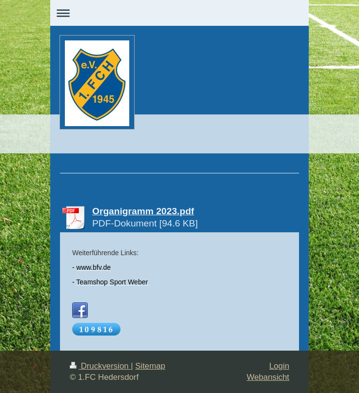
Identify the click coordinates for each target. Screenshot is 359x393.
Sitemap (150, 366)
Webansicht (268, 377)
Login (279, 366)
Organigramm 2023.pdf (143, 211)
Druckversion (100, 366)
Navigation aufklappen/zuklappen (179, 12)
